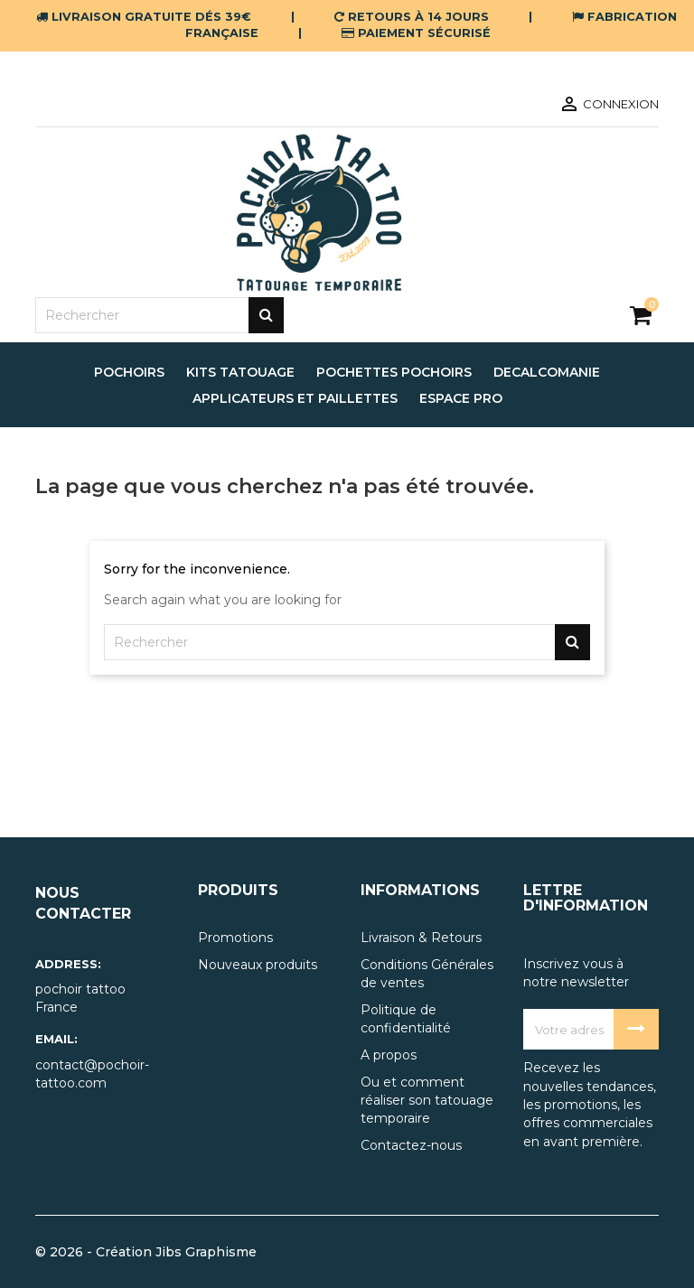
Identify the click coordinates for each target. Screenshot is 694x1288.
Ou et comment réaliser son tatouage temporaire (427, 1100)
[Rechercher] (159, 315)
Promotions (235, 937)
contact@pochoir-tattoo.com (92, 1074)
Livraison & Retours (421, 937)
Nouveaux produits (257, 965)
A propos (389, 1055)
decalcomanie (546, 372)
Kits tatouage (240, 372)
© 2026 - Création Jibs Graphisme (146, 1252)
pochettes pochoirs (394, 372)
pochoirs (129, 372)
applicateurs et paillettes (295, 398)
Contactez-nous (411, 1145)
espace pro (460, 398)
